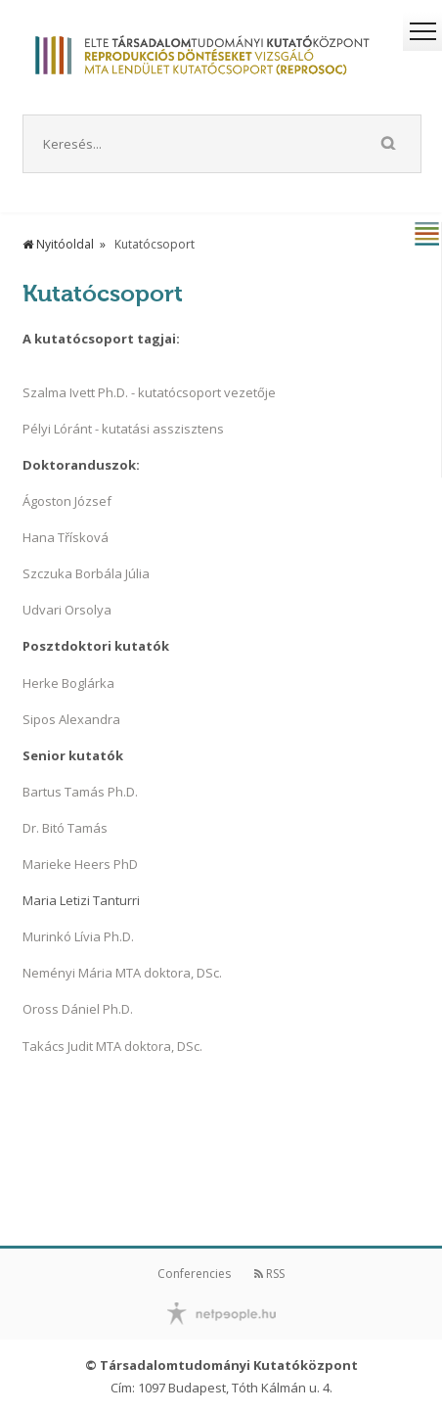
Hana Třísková (65, 537)
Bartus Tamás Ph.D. (80, 791)
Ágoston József (66, 501)
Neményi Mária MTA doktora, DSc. (122, 972)
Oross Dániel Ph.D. (77, 1009)
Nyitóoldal (58, 244)
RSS (269, 1273)
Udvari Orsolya (66, 609)
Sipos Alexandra (71, 719)
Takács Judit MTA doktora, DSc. (112, 1046)
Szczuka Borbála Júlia (86, 573)
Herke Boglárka (68, 683)
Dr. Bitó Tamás (65, 828)
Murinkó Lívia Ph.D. (78, 936)
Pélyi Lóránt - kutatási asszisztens (123, 428)
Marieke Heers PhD (80, 864)
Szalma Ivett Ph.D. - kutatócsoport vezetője (149, 392)
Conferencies (194, 1273)
